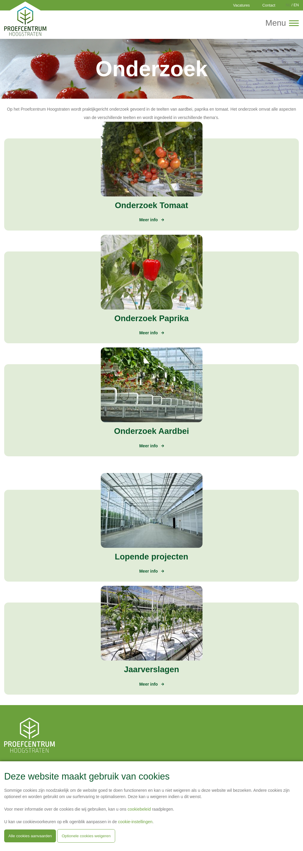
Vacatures (241, 5)
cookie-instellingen (135, 821)
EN (296, 5)
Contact (268, 5)
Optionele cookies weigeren (86, 836)
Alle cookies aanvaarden (30, 836)
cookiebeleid (139, 809)
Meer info (148, 219)
